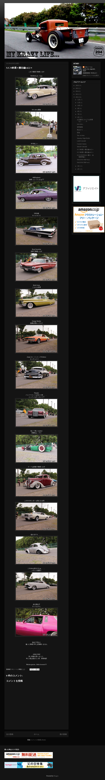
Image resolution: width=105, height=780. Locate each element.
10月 (79, 105)
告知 (78, 132)
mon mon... (80, 124)
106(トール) (88, 67)
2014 (77, 91)
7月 (78, 114)
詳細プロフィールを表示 (91, 75)
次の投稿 (9, 734)
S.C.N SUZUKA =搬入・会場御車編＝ (85, 156)
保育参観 (80, 127)
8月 (78, 111)
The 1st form (80, 135)
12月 (79, 100)
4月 (78, 169)
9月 (78, 108)
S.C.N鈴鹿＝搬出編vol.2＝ (85, 149)
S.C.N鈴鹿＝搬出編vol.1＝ (85, 152)
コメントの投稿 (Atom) (38, 740)
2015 (77, 88)
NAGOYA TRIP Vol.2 (83, 159)
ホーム (36, 734)
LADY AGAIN (81, 141)
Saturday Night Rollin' (83, 138)
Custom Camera (81, 144)
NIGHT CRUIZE (82, 147)
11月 (79, 102)
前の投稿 (63, 734)
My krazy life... (19, 7)
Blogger (56, 776)
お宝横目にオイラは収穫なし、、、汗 (85, 120)
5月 (78, 166)
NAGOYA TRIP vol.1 (83, 162)
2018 (77, 85)
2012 (77, 97)
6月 (78, 117)
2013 (77, 94)
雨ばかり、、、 (82, 130)
